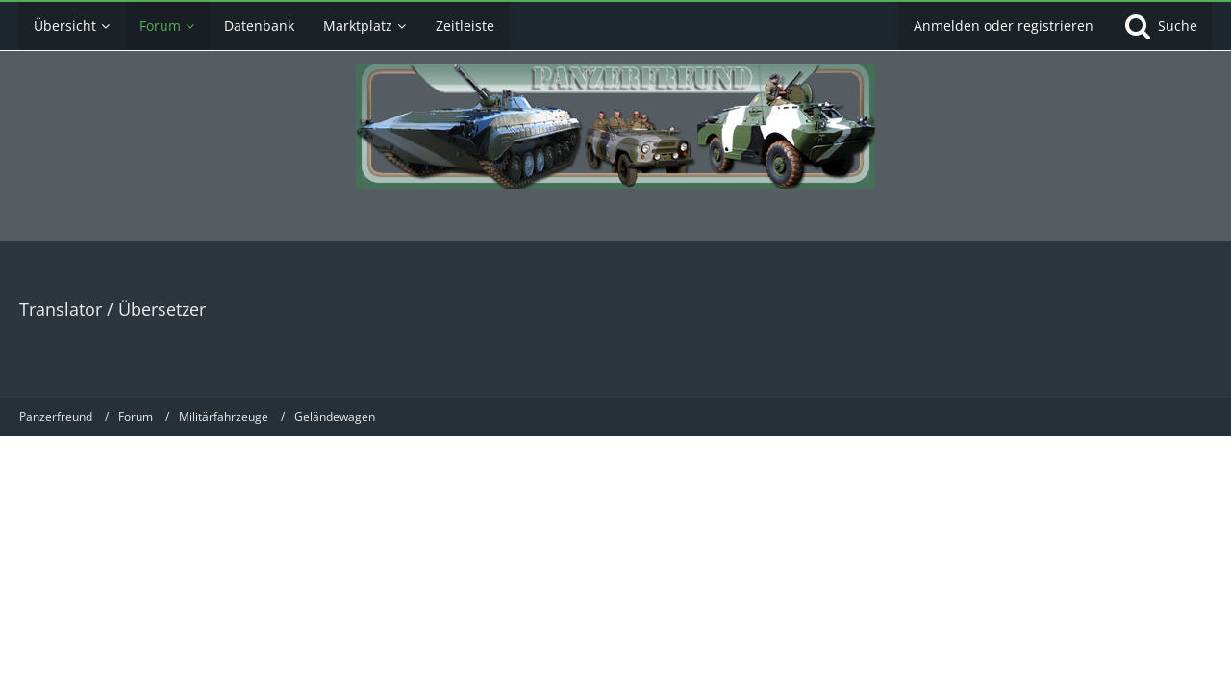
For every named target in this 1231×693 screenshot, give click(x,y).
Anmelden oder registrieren (1003, 25)
